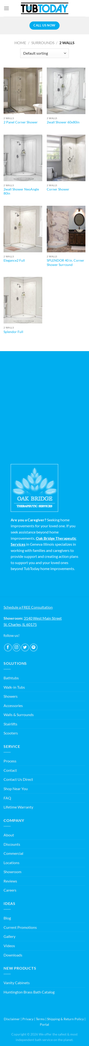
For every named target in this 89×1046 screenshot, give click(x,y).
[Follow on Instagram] (16, 647)
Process (10, 761)
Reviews (10, 881)
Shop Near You (16, 788)
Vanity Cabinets (17, 982)
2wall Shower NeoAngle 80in (21, 191)
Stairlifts (10, 724)
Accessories (13, 705)
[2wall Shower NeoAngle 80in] (23, 158)
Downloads (13, 955)
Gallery (9, 936)
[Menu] (6, 8)
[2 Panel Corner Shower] (23, 91)
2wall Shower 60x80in (63, 122)
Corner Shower (58, 189)
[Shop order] (44, 53)
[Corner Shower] (66, 158)
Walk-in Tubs (14, 687)
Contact (10, 770)
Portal (44, 1024)
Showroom (12, 871)
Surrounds (42, 42)
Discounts (12, 844)
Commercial (13, 853)
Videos (9, 945)
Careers (10, 890)
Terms (40, 1019)
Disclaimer (12, 1019)
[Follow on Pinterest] (33, 647)
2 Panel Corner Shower (21, 122)
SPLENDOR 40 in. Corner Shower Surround (65, 263)
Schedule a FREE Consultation (28, 607)
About (9, 835)
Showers (11, 696)
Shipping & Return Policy (65, 1019)
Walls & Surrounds (19, 714)
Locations (11, 862)
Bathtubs (11, 678)
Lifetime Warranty (18, 807)
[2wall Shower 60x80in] (66, 91)
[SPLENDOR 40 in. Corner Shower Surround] (66, 229)
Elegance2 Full (14, 260)
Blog (7, 918)
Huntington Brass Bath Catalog (29, 992)
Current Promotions (20, 927)
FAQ (7, 798)
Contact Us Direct (18, 779)
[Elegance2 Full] (23, 229)
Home (20, 42)
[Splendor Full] (23, 300)
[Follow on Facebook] (8, 647)
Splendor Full (13, 332)
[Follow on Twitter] (25, 647)
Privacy (27, 1019)
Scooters (11, 733)
